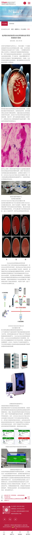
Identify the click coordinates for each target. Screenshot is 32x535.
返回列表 (27, 497)
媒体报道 (11, 23)
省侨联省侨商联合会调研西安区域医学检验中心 (14, 499)
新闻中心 (17, 29)
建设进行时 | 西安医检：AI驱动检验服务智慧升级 (14, 496)
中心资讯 (4, 23)
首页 (12, 29)
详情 (28, 29)
